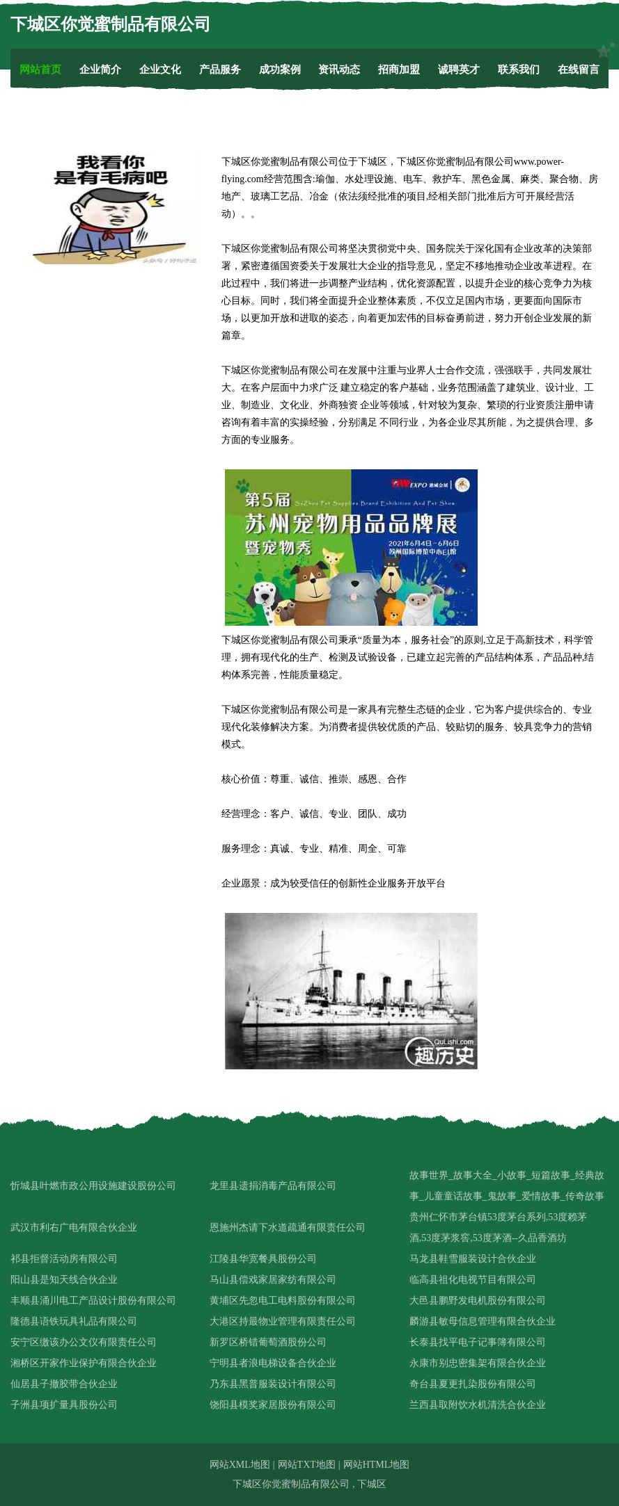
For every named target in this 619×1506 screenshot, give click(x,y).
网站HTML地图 (376, 1464)
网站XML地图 (240, 1464)
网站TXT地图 (307, 1464)
